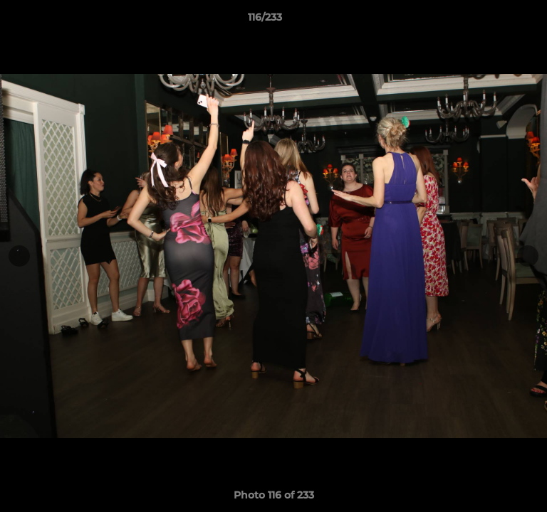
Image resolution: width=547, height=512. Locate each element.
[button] (495, 20)
